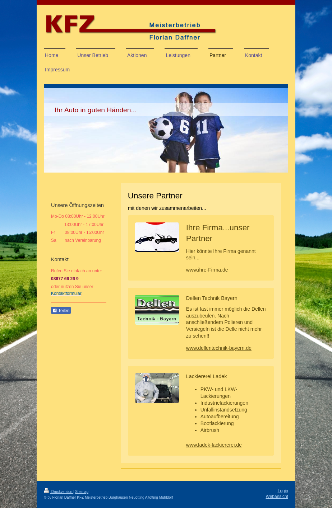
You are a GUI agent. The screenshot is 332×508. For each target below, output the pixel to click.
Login (283, 490)
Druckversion (58, 492)
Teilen (60, 310)
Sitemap (81, 492)
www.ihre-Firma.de (207, 270)
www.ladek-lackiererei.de (214, 445)
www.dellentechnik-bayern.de (219, 348)
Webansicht (277, 496)
